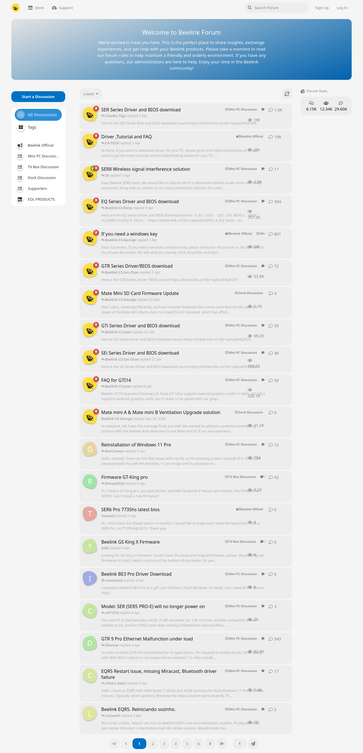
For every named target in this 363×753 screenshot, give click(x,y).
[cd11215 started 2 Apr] (90, 611)
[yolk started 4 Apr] (90, 546)
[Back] (126, 743)
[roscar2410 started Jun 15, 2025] (90, 481)
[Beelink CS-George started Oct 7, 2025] (90, 173)
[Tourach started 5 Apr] (90, 514)
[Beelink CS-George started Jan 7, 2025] (90, 384)
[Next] (210, 743)
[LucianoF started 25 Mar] (90, 713)
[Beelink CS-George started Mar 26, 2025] (90, 114)
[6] (199, 743)
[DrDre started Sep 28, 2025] (90, 643)
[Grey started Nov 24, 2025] (90, 449)
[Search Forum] (277, 8)
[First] (114, 743)
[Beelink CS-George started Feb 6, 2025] (90, 238)
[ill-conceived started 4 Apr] (90, 578)
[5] (187, 743)
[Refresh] (287, 93)
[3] (164, 743)
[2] (153, 743)
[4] (176, 743)
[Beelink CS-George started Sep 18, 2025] (90, 297)
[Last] (222, 743)
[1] (139, 743)
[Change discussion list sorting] (90, 93)
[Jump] (253, 743)
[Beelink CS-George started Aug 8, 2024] (90, 141)
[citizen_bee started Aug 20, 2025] (90, 675)
